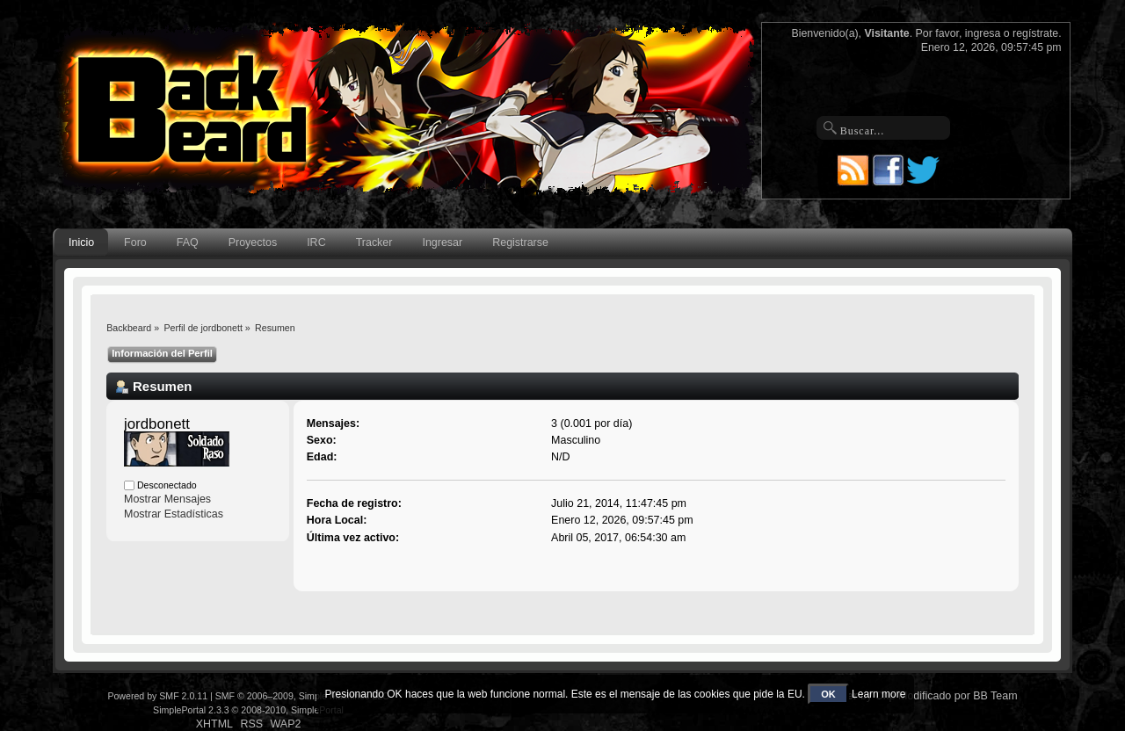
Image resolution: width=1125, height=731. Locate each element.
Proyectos (253, 242)
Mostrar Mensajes (167, 499)
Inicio (81, 242)
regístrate (1035, 33)
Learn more (878, 694)
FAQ (188, 242)
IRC (316, 242)
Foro (135, 242)
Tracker (374, 242)
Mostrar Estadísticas (173, 514)
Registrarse (520, 242)
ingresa (983, 33)
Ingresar (442, 242)
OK (828, 694)
